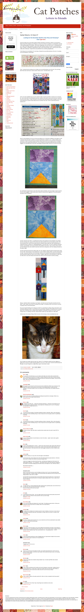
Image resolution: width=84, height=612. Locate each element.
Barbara (74, 34)
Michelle (24, 558)
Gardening (8, 106)
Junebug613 (25, 384)
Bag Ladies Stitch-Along (10, 88)
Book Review (8, 93)
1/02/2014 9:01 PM (26, 450)
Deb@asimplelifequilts (27, 394)
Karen (24, 484)
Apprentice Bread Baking (10, 86)
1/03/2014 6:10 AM (26, 514)
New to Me (8, 110)
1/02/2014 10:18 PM (26, 467)
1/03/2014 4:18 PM (26, 545)
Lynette (24, 518)
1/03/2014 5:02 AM (26, 498)
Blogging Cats (8, 92)
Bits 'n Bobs (28, 496)
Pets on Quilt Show (9, 112)
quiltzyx (24, 454)
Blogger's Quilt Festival (10, 90)
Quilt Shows (8, 117)
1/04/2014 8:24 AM (26, 577)
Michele (24, 549)
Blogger (51, 606)
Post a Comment (25, 586)
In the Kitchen (8, 108)
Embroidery (8, 99)
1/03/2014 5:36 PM (26, 554)
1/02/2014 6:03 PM (26, 398)
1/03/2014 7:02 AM (26, 522)
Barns (7, 89)
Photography (8, 113)
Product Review (9, 114)
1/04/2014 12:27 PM (26, 584)
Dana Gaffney (25, 501)
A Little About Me (70, 42)
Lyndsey (24, 509)
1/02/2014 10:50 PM (26, 480)
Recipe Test (8, 120)
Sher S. (24, 374)
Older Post (60, 589)
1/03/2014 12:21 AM (26, 489)
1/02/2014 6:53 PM (26, 407)
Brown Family (25, 574)
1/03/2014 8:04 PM (26, 562)
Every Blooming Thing (10, 101)
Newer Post (22, 589)
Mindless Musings (28, 368)
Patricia (24, 526)
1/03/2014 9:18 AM (26, 539)
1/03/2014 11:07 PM (26, 571)
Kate (24, 581)
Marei (24, 444)
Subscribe (11, 46)
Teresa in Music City (27, 428)
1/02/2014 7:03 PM (26, 416)
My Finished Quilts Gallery (25, 29)
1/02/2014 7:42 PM (26, 432)
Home (5, 29)
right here (42, 39)
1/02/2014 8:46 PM (26, 440)
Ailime (44, 606)
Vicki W (24, 411)
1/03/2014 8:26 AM (26, 531)
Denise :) (25, 402)
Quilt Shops (8, 116)
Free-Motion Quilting (10, 105)
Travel (7, 121)
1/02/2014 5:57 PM (26, 390)
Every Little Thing (9, 102)
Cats (24, 368)
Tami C (24, 565)
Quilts (32, 368)
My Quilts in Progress (13, 29)
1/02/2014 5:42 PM (26, 380)
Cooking (7, 98)
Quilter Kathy (25, 436)
